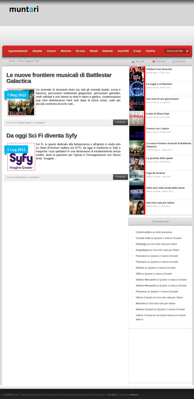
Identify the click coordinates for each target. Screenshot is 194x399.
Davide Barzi (152, 72)
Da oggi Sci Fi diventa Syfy (41, 135)
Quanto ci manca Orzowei (168, 238)
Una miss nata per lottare (163, 244)
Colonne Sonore (24, 122)
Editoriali (108, 51)
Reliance (134, 394)
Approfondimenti (18, 51)
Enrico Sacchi (152, 87)
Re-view (80, 51)
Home (12, 61)
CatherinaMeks (144, 232)
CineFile (150, 51)
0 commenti (39, 122)
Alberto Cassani (153, 176)
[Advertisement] (155, 27)
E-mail (137, 51)
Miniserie (66, 51)
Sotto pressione (164, 232)
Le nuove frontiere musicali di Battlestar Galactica (58, 78)
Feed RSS (123, 51)
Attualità (37, 51)
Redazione (21, 177)
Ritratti (94, 51)
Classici (51, 51)
